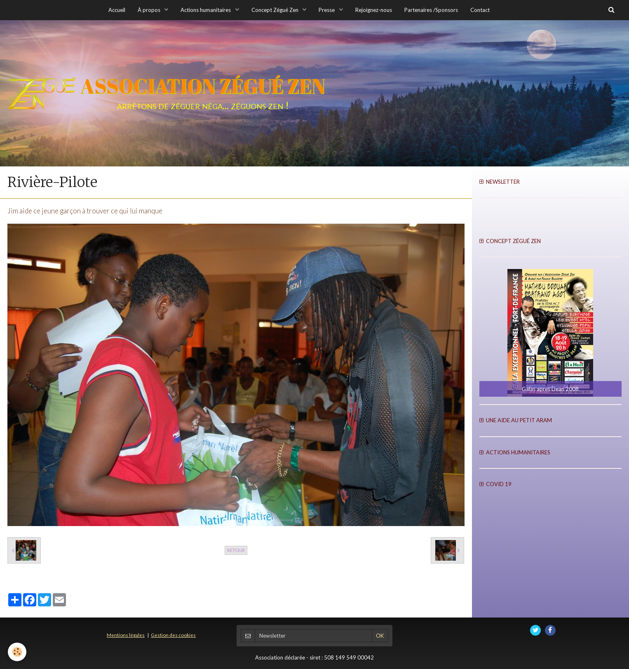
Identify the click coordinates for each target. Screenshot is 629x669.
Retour (236, 550)
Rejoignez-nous (373, 10)
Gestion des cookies (173, 635)
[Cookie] (17, 652)
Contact (480, 10)
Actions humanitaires (206, 10)
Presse (327, 10)
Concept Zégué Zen (275, 10)
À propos (150, 10)
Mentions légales (126, 635)
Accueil (116, 10)
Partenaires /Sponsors (431, 10)
